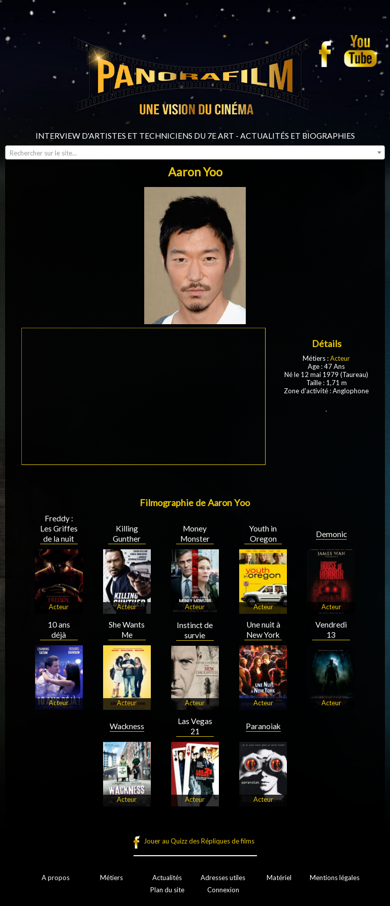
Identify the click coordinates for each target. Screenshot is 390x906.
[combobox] (195, 152)
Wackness (127, 726)
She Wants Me (127, 629)
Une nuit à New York (263, 629)
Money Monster (195, 533)
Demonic (331, 534)
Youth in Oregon (263, 533)
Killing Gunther (127, 533)
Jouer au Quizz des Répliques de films (199, 841)
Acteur (340, 358)
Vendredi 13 (331, 629)
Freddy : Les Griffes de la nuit (59, 528)
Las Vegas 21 (195, 726)
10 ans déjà (59, 629)
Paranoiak (263, 726)
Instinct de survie (195, 630)
